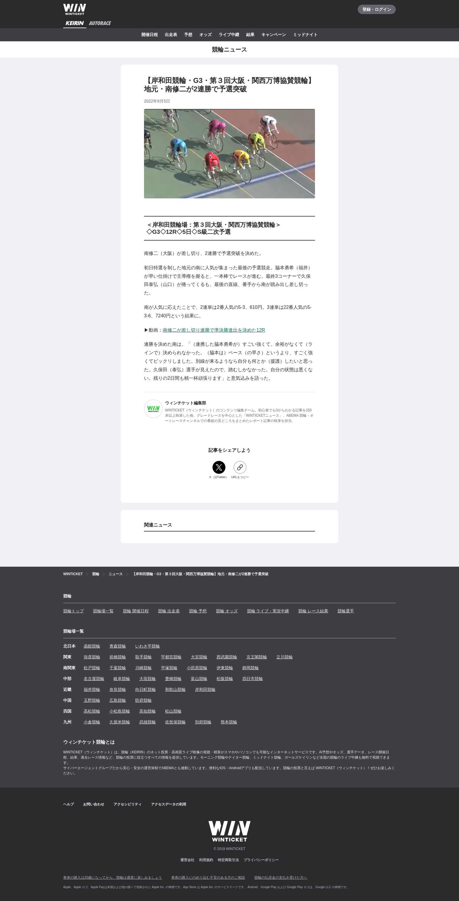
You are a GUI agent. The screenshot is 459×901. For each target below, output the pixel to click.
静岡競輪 (250, 667)
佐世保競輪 (175, 722)
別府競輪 (203, 722)
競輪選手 (346, 611)
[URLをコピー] (240, 470)
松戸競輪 (92, 667)
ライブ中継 (229, 34)
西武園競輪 (227, 657)
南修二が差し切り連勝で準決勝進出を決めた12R (214, 330)
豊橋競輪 (173, 678)
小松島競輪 (119, 711)
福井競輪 (92, 689)
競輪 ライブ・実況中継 (268, 611)
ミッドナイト (305, 34)
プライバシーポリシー (261, 860)
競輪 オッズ (227, 611)
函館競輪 (92, 646)
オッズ (205, 34)
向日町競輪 (145, 689)
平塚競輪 (169, 667)
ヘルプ (68, 804)
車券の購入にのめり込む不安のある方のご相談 (208, 878)
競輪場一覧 (103, 611)
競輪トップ (73, 611)
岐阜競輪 (122, 678)
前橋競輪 (117, 657)
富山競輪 (199, 678)
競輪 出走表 (169, 611)
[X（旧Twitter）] (219, 470)
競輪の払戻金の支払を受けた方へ (280, 878)
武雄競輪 (147, 722)
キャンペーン (273, 34)
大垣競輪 (147, 678)
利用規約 (206, 860)
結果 (250, 34)
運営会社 (187, 860)
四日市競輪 (252, 678)
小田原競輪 (197, 667)
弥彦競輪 (92, 657)
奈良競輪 (117, 689)
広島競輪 (117, 700)
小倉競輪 (92, 722)
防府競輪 (143, 700)
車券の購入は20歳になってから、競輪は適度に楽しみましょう (112, 878)
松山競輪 (173, 711)
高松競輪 (92, 711)
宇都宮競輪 (171, 657)
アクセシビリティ (128, 804)
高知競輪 (147, 711)
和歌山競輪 (175, 689)
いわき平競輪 (147, 646)
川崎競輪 (143, 667)
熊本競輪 (229, 722)
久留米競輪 (119, 722)
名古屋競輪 (94, 678)
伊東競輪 (225, 667)
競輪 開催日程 (136, 611)
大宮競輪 (199, 657)
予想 (188, 34)
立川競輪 (284, 657)
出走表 (171, 34)
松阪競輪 (225, 678)
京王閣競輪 (256, 657)
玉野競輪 (92, 700)
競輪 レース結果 (313, 611)
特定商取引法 (228, 860)
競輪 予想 (198, 611)
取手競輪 (143, 657)
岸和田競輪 (205, 689)
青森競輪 (117, 646)
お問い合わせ (93, 804)
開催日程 (149, 34)
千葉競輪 (117, 667)
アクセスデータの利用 (168, 804)
